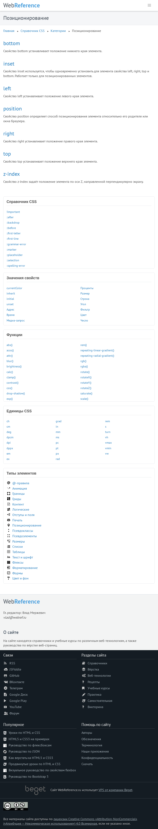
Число (84, 320)
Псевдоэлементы (24, 536)
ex (8, 459)
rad (58, 459)
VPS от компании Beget (115, 790)
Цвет (83, 315)
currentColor (14, 288)
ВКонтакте (16, 682)
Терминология (91, 745)
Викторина (95, 707)
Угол (83, 304)
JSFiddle (15, 669)
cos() (9, 388)
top (7, 153)
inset (8, 63)
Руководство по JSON (24, 751)
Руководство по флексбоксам (30, 745)
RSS (12, 663)
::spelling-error (16, 265)
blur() (10, 361)
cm (8, 426)
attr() (10, 356)
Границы (18, 493)
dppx (10, 448)
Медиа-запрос (16, 320)
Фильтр (85, 309)
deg (9, 432)
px (57, 453)
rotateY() (85, 383)
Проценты (86, 288)
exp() (10, 399)
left (7, 88)
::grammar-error (16, 244)
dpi (9, 442)
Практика (94, 694)
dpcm (10, 437)
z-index (11, 173)
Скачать (87, 764)
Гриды (16, 499)
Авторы (86, 733)
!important (13, 212)
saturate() (86, 393)
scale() (84, 399)
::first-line (13, 238)
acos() (10, 350)
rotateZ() (85, 388)
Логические (20, 509)
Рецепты (94, 682)
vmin (108, 448)
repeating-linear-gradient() (97, 350)
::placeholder (15, 255)
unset (10, 304)
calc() (10, 372)
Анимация (19, 488)
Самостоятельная (100, 701)
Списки (17, 546)
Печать (17, 520)
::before (11, 228)
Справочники (97, 663)
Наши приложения (95, 751)
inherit (11, 293)
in (57, 426)
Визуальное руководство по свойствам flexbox (42, 770)
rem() (83, 345)
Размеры (18, 541)
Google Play (18, 701)
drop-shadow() (16, 393)
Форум (14, 713)
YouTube (15, 707)
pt (57, 448)
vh (106, 437)
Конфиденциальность (97, 758)
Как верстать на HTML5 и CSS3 (31, 758)
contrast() (13, 383)
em (8, 453)
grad (59, 421)
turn (107, 432)
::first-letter (14, 233)
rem (107, 421)
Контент (18, 504)
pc (57, 442)
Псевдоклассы (22, 531)
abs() (10, 345)
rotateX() (86, 377)
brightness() (14, 366)
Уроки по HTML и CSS (24, 733)
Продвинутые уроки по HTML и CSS (34, 764)
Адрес (10, 309)
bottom (11, 43)
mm (58, 432)
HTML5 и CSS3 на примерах (29, 739)
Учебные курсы (99, 688)
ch (8, 421)
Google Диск (18, 694)
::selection (13, 260)
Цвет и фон (20, 578)
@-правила (20, 483)
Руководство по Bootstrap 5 (29, 776)
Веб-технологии (99, 675)
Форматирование (25, 568)
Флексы (17, 562)
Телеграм (16, 688)
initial (10, 299)
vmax (108, 442)
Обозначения (91, 739)
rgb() (83, 361)
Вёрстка (93, 669)
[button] (149, 5)
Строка (84, 299)
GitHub (14, 675)
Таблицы (18, 552)
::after (10, 217)
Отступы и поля (23, 515)
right (8, 133)
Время (11, 315)
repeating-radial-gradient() (97, 356)
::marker (11, 249)
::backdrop (13, 222)
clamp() (11, 377)
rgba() (84, 366)
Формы (17, 573)
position (12, 108)
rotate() (85, 372)
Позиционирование (26, 525)
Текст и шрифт (22, 557)
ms (57, 437)
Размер (85, 293)
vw (107, 453)
